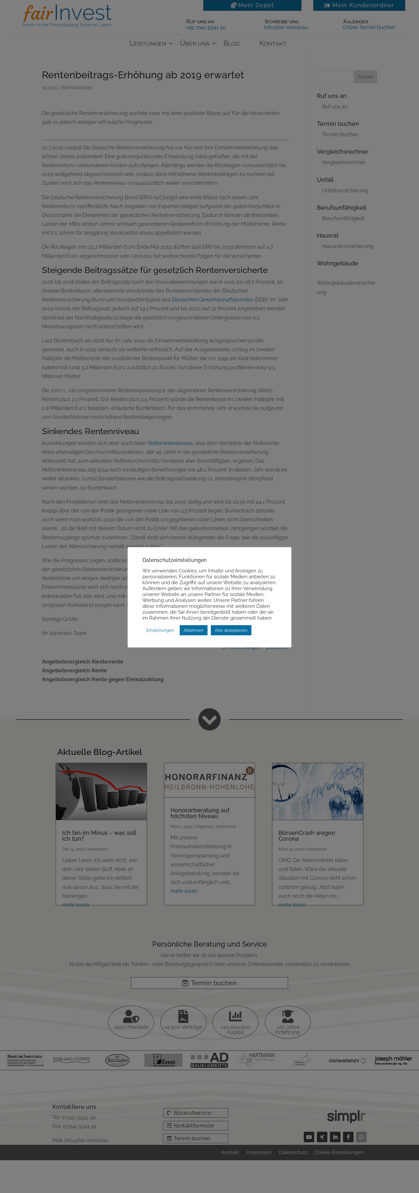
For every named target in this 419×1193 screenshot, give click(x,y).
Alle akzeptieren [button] (231, 630)
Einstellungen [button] (160, 630)
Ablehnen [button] (194, 630)
